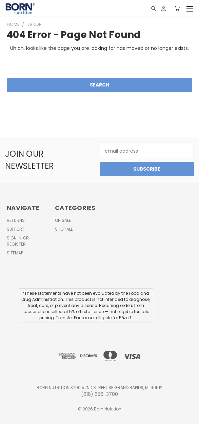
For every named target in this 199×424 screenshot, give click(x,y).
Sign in (14, 238)
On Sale (63, 220)
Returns (16, 220)
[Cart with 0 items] (177, 8)
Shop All (64, 229)
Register (16, 244)
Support (15, 229)
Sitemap (15, 253)
